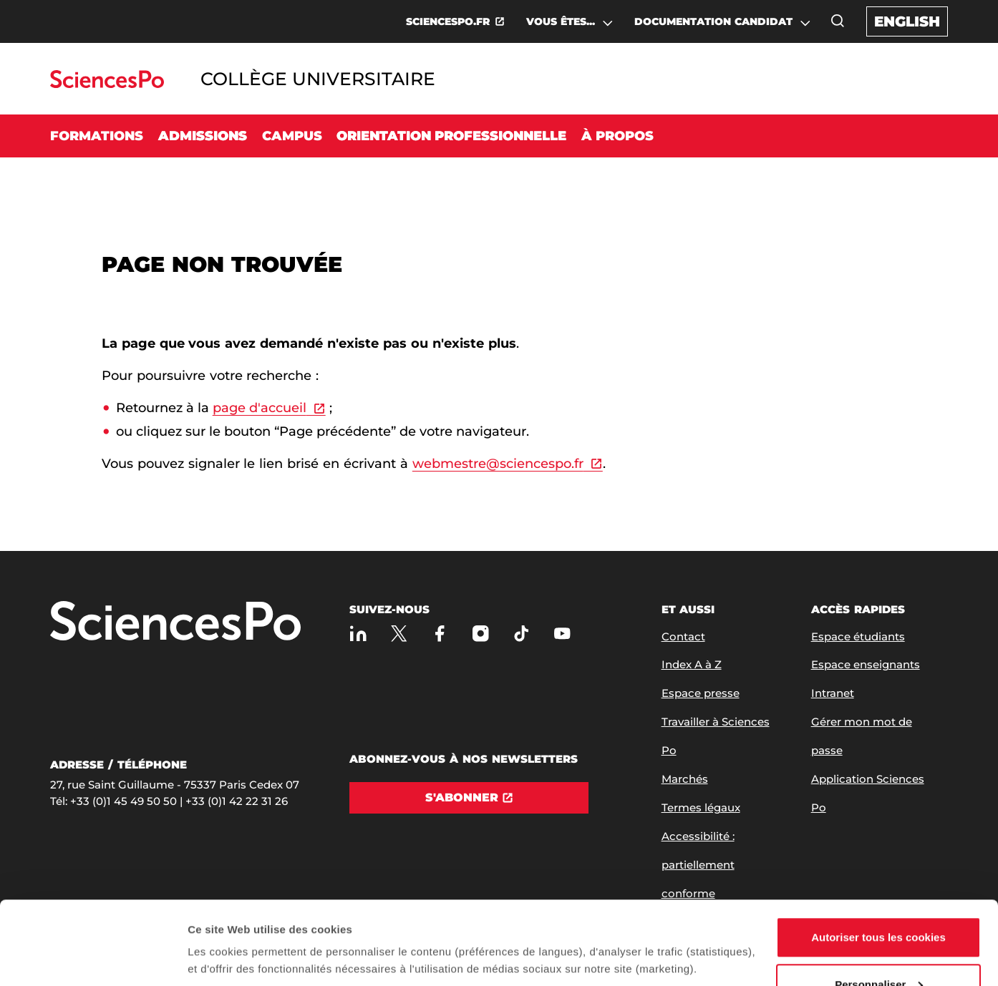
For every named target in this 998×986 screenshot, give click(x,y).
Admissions (202, 136)
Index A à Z (692, 664)
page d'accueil (259, 408)
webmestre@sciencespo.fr (497, 464)
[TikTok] (522, 634)
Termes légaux (701, 807)
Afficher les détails (236, 925)
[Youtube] (562, 634)
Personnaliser (879, 901)
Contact (683, 636)
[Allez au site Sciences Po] (107, 84)
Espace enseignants (865, 664)
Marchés (685, 779)
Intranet (832, 693)
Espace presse (701, 693)
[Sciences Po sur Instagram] (481, 634)
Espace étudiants (858, 636)
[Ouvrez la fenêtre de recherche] (837, 21)
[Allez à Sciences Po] (175, 622)
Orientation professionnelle (451, 136)
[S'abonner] (469, 798)
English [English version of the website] (907, 21)
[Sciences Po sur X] (399, 634)
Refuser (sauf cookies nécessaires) (879, 948)
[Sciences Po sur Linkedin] (358, 634)
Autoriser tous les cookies (878, 854)
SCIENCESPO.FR (448, 21)
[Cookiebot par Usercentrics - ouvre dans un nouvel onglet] (92, 958)
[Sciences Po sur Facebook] (440, 634)
